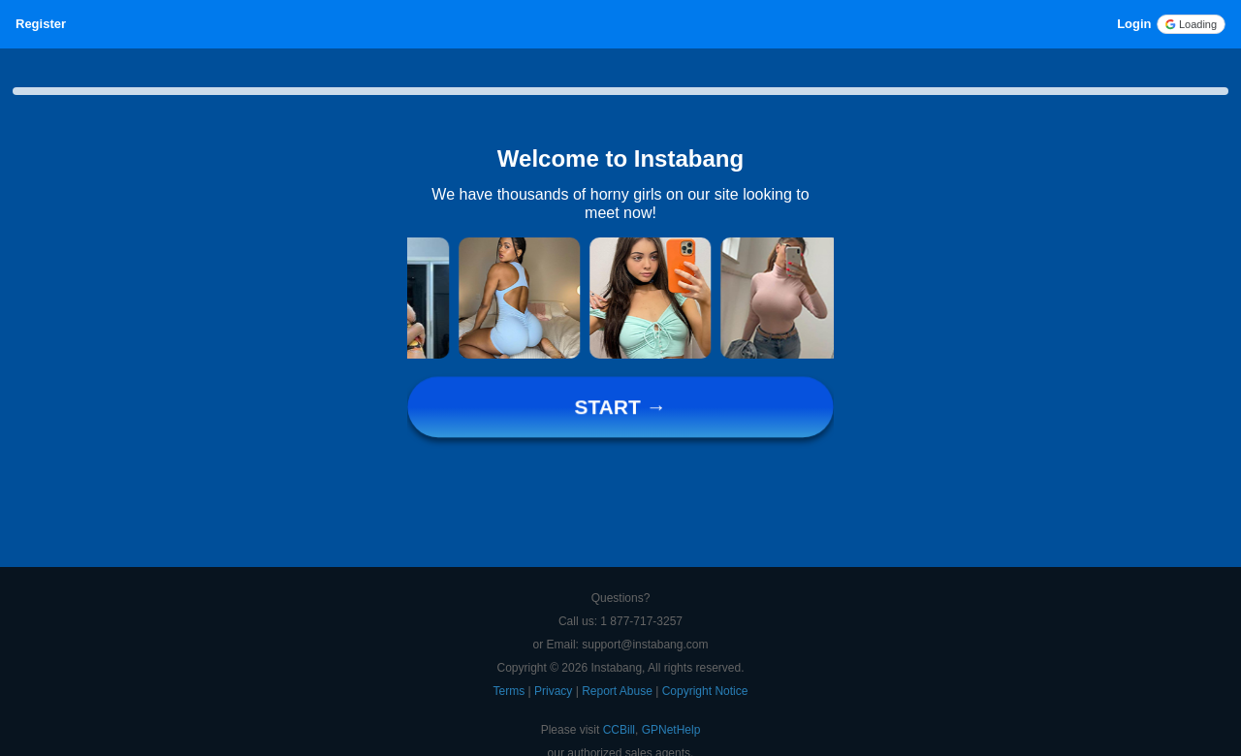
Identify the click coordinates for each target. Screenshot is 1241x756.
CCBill (619, 730)
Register (41, 23)
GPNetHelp (671, 730)
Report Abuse (618, 691)
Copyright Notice (705, 691)
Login (1134, 23)
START (620, 407)
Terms (510, 691)
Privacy (555, 691)
